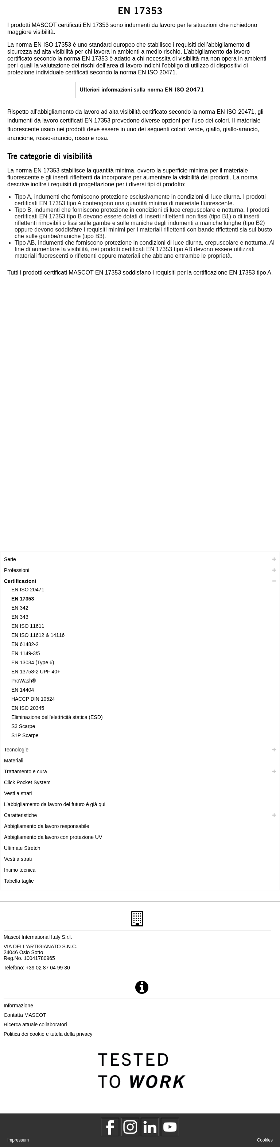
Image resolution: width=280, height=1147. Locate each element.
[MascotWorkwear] (110, 1127)
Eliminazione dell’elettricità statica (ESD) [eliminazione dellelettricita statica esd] (57, 717)
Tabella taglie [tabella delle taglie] (19, 881)
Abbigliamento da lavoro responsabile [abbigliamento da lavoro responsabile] (46, 826)
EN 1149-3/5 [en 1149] (25, 653)
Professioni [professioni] (16, 570)
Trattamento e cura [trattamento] (25, 771)
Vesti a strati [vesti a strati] (18, 793)
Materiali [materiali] (13, 760)
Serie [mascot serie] (10, 559)
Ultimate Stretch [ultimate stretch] (22, 848)
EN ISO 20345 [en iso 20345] (27, 708)
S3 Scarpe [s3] (23, 726)
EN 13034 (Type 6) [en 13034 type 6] (32, 662)
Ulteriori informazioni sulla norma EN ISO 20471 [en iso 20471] (141, 89)
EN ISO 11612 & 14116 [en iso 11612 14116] (38, 635)
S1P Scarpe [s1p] (24, 735)
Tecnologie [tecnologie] (16, 750)
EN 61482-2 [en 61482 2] (25, 644)
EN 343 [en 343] (19, 617)
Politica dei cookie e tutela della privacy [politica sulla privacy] (48, 1034)
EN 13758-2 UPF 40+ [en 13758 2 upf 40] (35, 671)
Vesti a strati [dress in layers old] (18, 859)
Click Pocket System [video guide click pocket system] (27, 782)
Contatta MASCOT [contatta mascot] (25, 1015)
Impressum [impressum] (18, 1140)
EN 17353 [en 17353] (22, 599)
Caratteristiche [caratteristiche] (20, 815)
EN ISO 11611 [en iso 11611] (27, 626)
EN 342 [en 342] (19, 608)
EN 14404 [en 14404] (22, 690)
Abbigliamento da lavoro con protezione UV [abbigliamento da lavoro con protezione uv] (53, 837)
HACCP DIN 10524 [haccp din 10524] (33, 699)
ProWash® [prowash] (23, 681)
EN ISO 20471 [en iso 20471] (27, 589)
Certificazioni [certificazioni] (20, 581)
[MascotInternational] (170, 1127)
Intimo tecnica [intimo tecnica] (19, 870)
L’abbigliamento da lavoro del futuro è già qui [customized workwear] (54, 804)
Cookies (265, 1140)
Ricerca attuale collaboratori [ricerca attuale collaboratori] (35, 1024)
